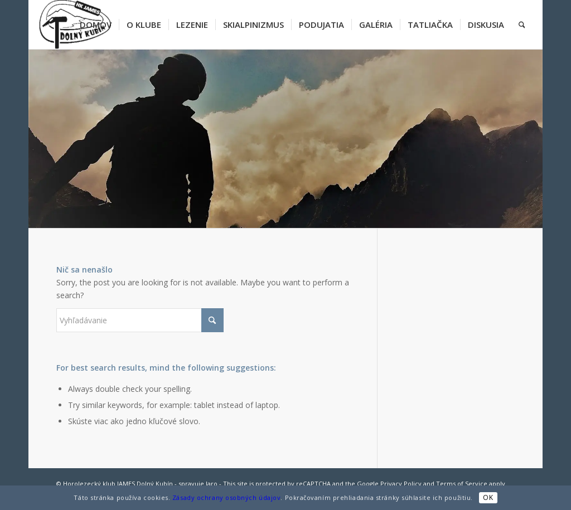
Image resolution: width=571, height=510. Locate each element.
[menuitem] (95, 24)
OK (488, 497)
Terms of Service (461, 483)
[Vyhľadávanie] (522, 24)
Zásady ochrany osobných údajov (226, 497)
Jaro (211, 483)
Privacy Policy (401, 483)
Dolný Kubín (155, 483)
